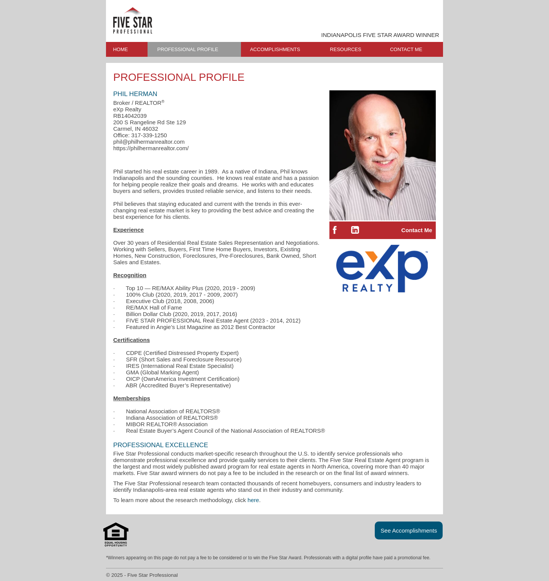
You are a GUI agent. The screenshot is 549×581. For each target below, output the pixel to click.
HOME (120, 49)
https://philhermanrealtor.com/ (151, 148)
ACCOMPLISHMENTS (275, 49)
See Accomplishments (408, 530)
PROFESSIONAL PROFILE (187, 49)
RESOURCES (345, 49)
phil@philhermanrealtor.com (149, 141)
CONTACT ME (406, 49)
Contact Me (416, 230)
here (253, 500)
